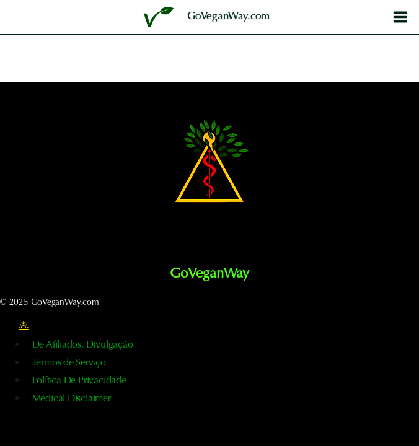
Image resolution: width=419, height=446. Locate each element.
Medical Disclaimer (71, 399)
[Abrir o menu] (400, 17)
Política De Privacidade (79, 381)
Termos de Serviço (69, 363)
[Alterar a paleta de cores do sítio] (24, 326)
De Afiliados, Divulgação (82, 345)
